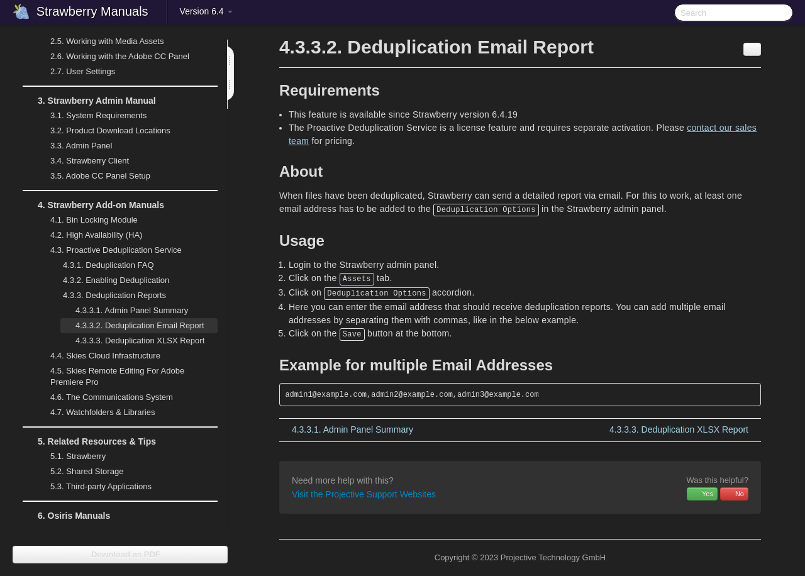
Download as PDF (120, 554)
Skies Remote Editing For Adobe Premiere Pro (109, 375)
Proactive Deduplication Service (108, 250)
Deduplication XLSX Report (139, 340)
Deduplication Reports (107, 295)
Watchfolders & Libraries (102, 412)
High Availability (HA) (88, 235)
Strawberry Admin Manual (89, 100)
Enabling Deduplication (116, 280)
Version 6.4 (206, 11)
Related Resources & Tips (89, 441)
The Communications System (111, 397)
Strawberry (70, 456)
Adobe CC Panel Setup (92, 176)
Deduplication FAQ (108, 265)
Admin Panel (73, 145)
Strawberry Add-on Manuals (93, 205)
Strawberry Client (82, 161)
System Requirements (91, 115)
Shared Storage (79, 471)
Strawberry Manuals (92, 11)
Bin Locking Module (94, 219)
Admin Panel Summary (131, 310)
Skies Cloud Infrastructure (97, 355)
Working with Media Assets (99, 41)
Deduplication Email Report (139, 325)
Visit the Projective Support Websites (364, 494)
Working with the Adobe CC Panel (112, 56)
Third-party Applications (93, 486)
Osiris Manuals (74, 516)
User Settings (75, 71)
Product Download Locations (110, 130)
